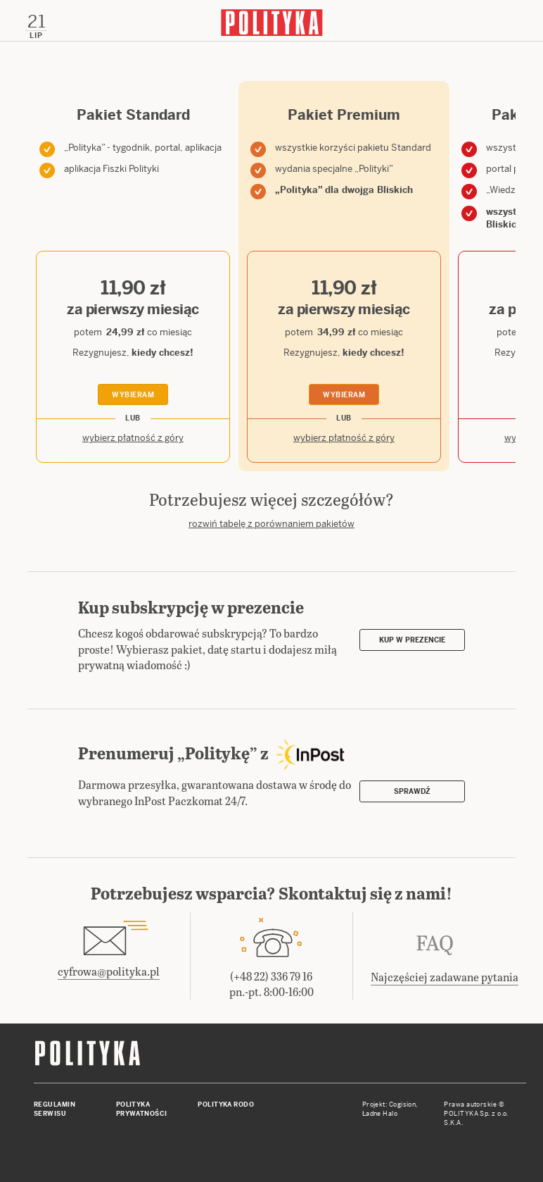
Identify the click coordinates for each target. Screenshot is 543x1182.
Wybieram (133, 394)
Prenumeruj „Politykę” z (217, 752)
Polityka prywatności (141, 1109)
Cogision (402, 1104)
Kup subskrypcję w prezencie (191, 606)
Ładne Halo (380, 1113)
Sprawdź (412, 791)
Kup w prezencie (412, 640)
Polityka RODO (226, 1104)
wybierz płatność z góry (133, 438)
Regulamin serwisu (54, 1109)
